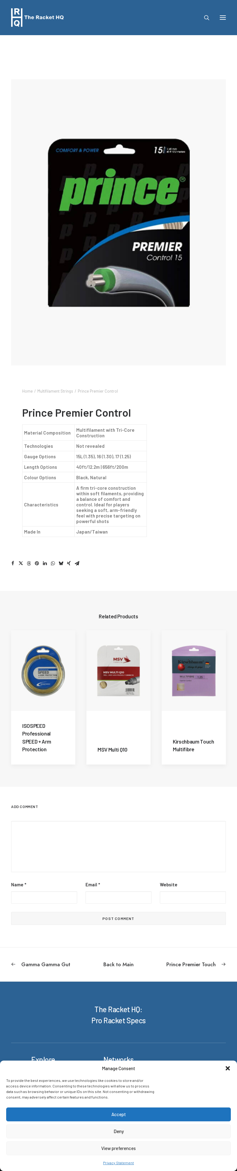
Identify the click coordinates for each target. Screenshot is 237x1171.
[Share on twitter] (20, 563)
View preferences (118, 1148)
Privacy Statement (118, 1163)
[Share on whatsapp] (52, 563)
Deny (119, 1131)
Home (27, 391)
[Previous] (54, 964)
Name (18, 884)
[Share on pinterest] (36, 563)
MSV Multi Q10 (112, 749)
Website (168, 884)
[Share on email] (77, 563)
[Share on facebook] (12, 563)
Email (92, 884)
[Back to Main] (118, 964)
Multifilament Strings (55, 391)
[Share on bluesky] (60, 563)
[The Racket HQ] (37, 17)
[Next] (183, 964)
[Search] (204, 17)
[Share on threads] (28, 563)
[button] (228, 1068)
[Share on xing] (69, 563)
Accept (118, 1114)
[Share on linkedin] (44, 563)
